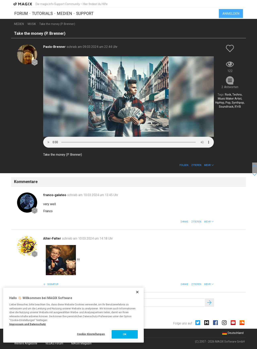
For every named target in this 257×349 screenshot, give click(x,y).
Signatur (52, 284)
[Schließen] (137, 292)
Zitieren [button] (196, 165)
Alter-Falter (52, 238)
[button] (209, 165)
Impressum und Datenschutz (27, 324)
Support (85, 13)
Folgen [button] (183, 165)
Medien (64, 13)
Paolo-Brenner (54, 47)
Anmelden (230, 13)
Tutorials (42, 13)
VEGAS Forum (54, 343)
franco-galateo (55, 195)
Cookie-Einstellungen (91, 334)
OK (124, 334)
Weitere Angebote (25, 343)
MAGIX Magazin (81, 343)
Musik (32, 24)
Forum (21, 13)
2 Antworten (229, 87)
